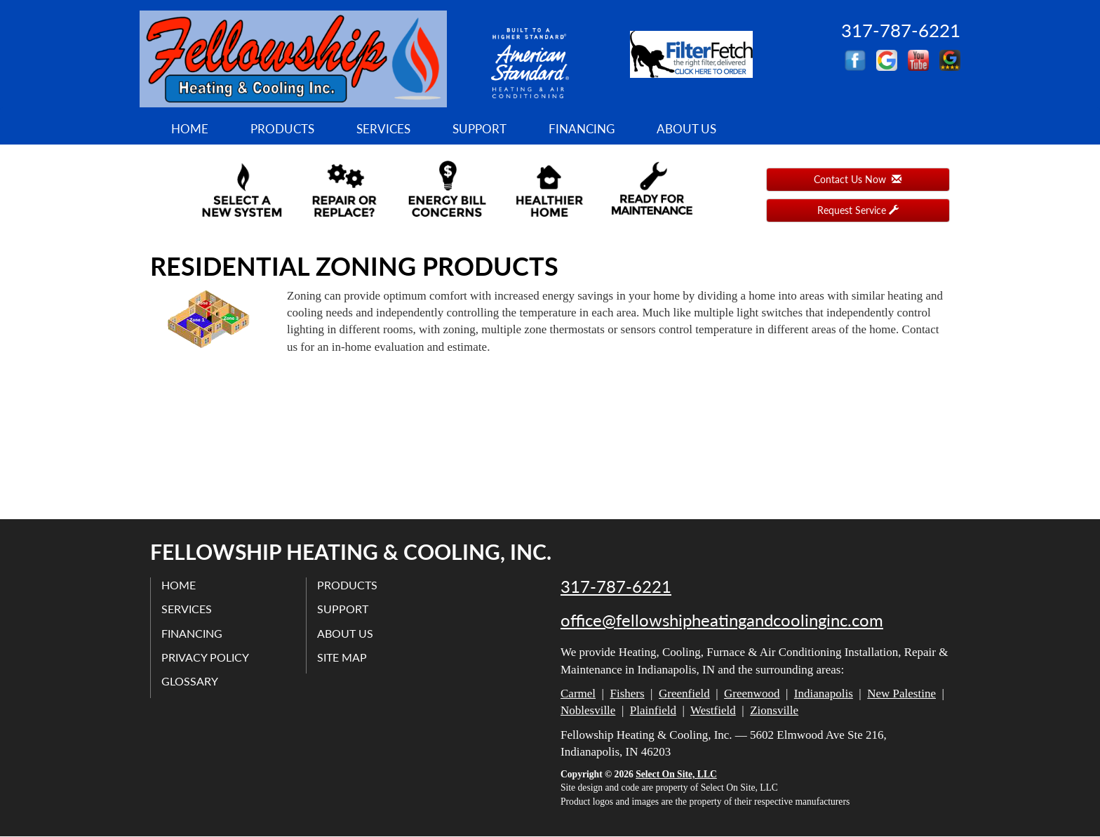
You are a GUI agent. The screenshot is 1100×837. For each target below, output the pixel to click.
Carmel (578, 693)
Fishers (627, 693)
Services (383, 128)
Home (189, 128)
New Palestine (901, 693)
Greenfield (684, 693)
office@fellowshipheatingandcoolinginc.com (722, 620)
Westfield (713, 710)
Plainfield (653, 710)
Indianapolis (823, 693)
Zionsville (774, 710)
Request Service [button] (858, 210)
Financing (582, 128)
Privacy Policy (205, 657)
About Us (686, 128)
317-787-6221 (616, 586)
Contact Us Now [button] (857, 179)
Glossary (189, 681)
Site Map (342, 657)
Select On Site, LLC (676, 774)
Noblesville (588, 710)
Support (479, 128)
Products (282, 128)
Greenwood (751, 693)
